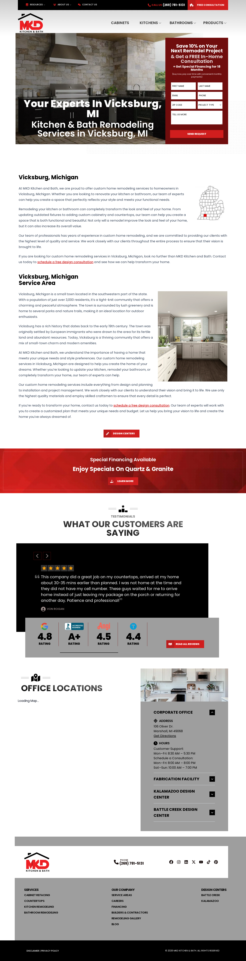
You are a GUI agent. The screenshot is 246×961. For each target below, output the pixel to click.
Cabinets (120, 22)
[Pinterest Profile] (216, 862)
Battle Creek (210, 895)
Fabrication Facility (184, 779)
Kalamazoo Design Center (184, 794)
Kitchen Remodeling (39, 907)
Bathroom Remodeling (41, 912)
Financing (119, 907)
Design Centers (119, 433)
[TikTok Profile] (208, 862)
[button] (89, 652)
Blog (115, 924)
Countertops (34, 901)
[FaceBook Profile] (171, 862)
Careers (118, 901)
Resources (34, 4)
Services (31, 890)
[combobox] (210, 105)
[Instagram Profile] (179, 862)
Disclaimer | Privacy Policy (43, 950)
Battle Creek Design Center (184, 812)
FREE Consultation (206, 5)
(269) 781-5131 (131, 863)
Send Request (196, 134)
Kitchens (149, 22)
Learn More (121, 481)
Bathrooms (181, 22)
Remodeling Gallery (126, 918)
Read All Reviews (182, 644)
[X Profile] (193, 862)
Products (213, 22)
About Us (61, 4)
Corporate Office (184, 712)
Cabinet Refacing (37, 895)
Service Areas (122, 895)
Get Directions (165, 736)
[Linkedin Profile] (186, 862)
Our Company (123, 890)
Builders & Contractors (130, 912)
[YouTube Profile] (201, 862)
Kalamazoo (210, 901)
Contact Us (87, 4)
